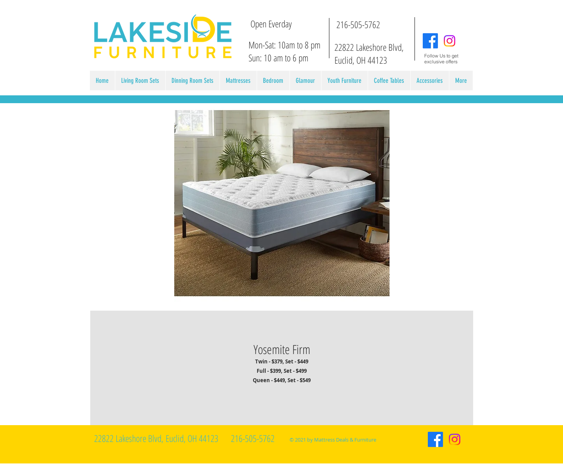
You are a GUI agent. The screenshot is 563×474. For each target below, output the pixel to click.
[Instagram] (449, 40)
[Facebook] (430, 40)
